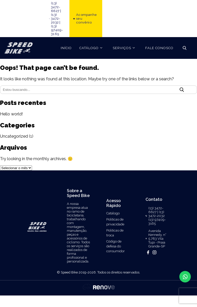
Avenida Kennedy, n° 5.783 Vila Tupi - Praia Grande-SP (157, 238)
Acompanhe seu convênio (86, 18)
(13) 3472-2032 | (55, 18)
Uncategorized (14, 136)
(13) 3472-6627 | (56, 7)
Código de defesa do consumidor (115, 246)
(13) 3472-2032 (156, 214)
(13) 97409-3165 (57, 30)
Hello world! (11, 114)
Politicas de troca (114, 232)
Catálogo (113, 213)
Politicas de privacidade (115, 221)
